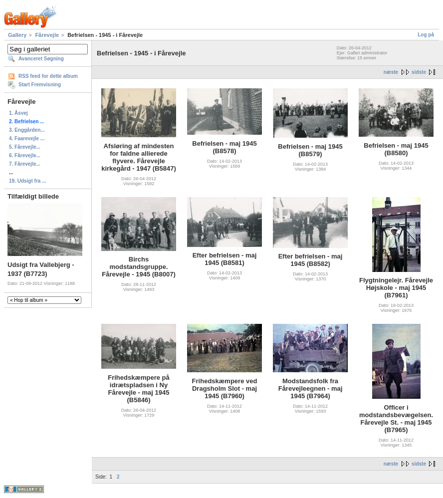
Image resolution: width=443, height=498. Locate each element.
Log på (426, 34)
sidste (419, 72)
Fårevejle (47, 35)
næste (391, 72)
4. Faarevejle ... (26, 138)
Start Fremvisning (39, 84)
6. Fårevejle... (24, 155)
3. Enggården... (27, 130)
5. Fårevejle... (24, 147)
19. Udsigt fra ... (27, 181)
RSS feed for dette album (48, 76)
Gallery (17, 35)
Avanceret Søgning (41, 58)
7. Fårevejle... (24, 164)
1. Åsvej (18, 113)
